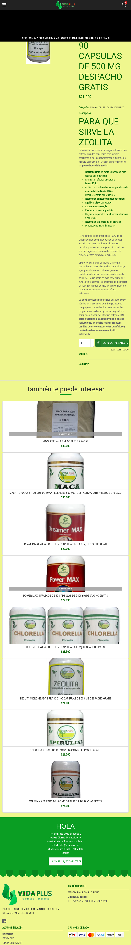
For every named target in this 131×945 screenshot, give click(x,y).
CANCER (101, 107)
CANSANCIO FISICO (115, 107)
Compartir (84, 363)
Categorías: (84, 107)
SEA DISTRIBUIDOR (12, 942)
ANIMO (32, 38)
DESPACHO (8, 938)
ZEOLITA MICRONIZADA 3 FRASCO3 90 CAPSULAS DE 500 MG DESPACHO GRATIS (65, 698)
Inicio (24, 38)
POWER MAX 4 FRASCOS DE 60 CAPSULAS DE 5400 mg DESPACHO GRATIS (65, 595)
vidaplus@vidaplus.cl (67, 861)
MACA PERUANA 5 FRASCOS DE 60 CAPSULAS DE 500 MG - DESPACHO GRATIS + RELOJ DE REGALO (65, 492)
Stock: (82, 353)
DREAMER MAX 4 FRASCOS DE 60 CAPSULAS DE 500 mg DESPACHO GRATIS (65, 544)
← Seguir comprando (118, 349)
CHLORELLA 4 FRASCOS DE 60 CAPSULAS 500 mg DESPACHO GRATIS (65, 647)
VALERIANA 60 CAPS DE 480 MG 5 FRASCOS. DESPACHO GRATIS (65, 801)
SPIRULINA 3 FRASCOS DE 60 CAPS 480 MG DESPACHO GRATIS (65, 750)
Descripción (85, 113)
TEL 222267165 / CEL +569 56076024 (87, 901)
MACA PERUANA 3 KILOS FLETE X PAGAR (65, 441)
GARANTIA (7, 934)
